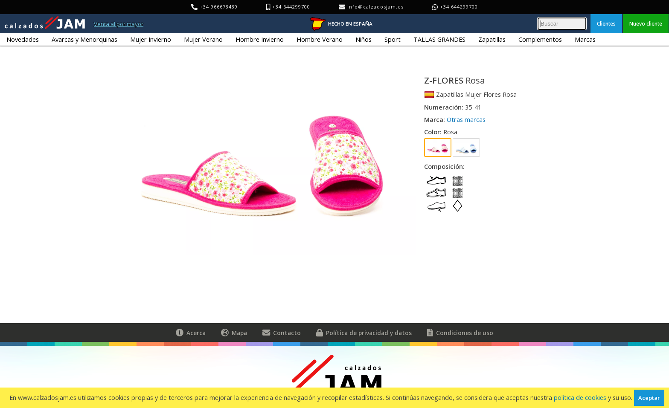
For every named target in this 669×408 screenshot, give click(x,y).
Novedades (22, 39)
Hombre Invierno (260, 39)
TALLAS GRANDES (439, 39)
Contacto (281, 332)
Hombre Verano (320, 39)
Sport (392, 39)
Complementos (540, 39)
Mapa (234, 332)
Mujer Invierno (150, 39)
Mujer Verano (203, 39)
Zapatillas (492, 39)
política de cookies (580, 398)
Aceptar (649, 398)
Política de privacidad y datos (364, 332)
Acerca (191, 332)
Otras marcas (466, 120)
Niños (363, 39)
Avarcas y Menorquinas (84, 39)
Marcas (585, 39)
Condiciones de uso (460, 332)
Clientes (606, 23)
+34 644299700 (459, 6)
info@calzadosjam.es (375, 6)
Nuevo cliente (645, 23)
